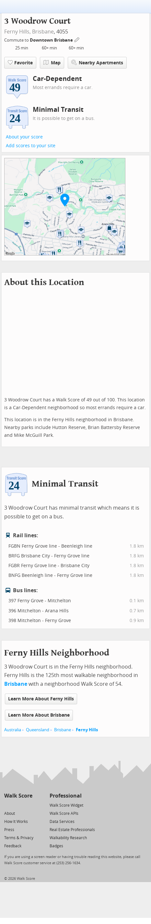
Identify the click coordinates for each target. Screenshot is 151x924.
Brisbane (43, 32)
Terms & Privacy (18, 838)
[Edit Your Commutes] (77, 39)
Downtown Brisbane (52, 40)
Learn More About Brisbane (39, 715)
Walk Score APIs (64, 813)
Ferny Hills (87, 729)
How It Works (16, 821)
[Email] (28, 805)
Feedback (12, 846)
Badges (56, 846)
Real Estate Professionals (72, 829)
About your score (24, 137)
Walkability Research (68, 838)
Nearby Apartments (97, 62)
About (9, 813)
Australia (12, 729)
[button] (65, 200)
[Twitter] (8, 805)
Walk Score (18, 796)
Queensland (37, 729)
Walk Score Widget (66, 805)
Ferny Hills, (17, 32)
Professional (66, 796)
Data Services (62, 821)
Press (9, 829)
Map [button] (52, 63)
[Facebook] (18, 805)
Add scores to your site (30, 146)
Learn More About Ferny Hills (41, 699)
